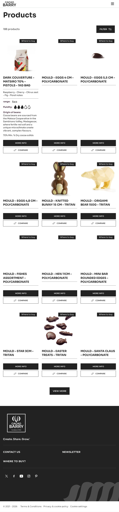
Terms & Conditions (31, 506)
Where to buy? (14, 461)
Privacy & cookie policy (55, 506)
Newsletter (71, 452)
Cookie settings (78, 506)
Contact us (11, 452)
